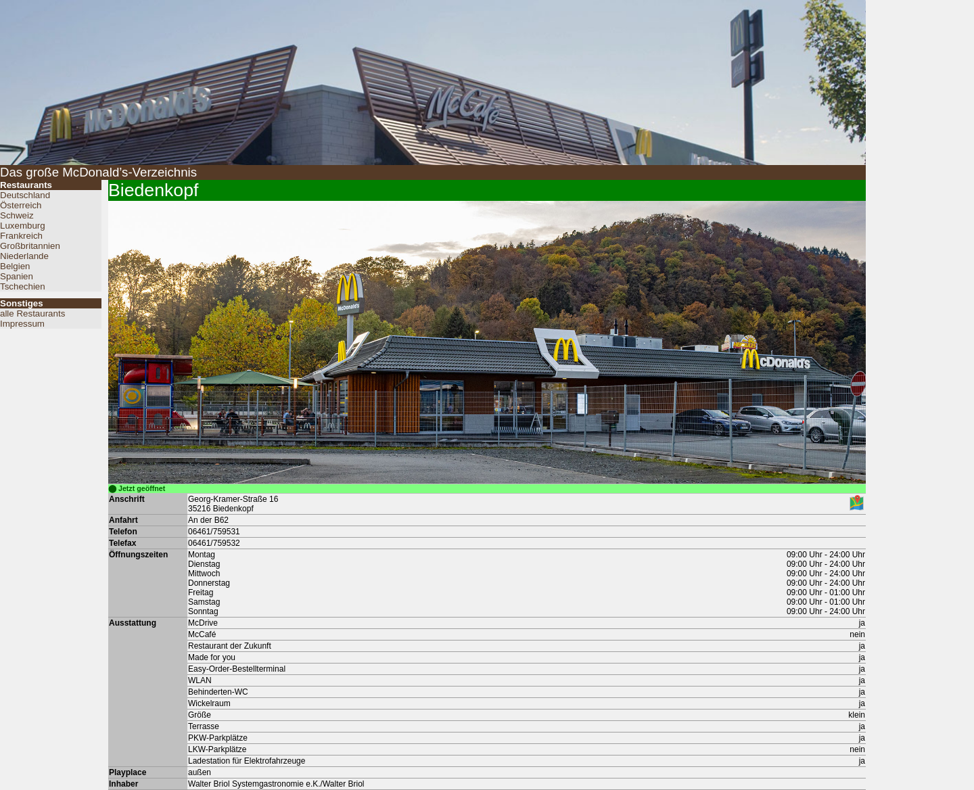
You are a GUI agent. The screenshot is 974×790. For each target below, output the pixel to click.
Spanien (16, 276)
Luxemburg (22, 225)
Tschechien (22, 286)
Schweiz (17, 215)
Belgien (15, 266)
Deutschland (25, 195)
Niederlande (24, 256)
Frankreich (21, 236)
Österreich (20, 205)
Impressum (22, 324)
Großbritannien (30, 246)
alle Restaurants (32, 313)
